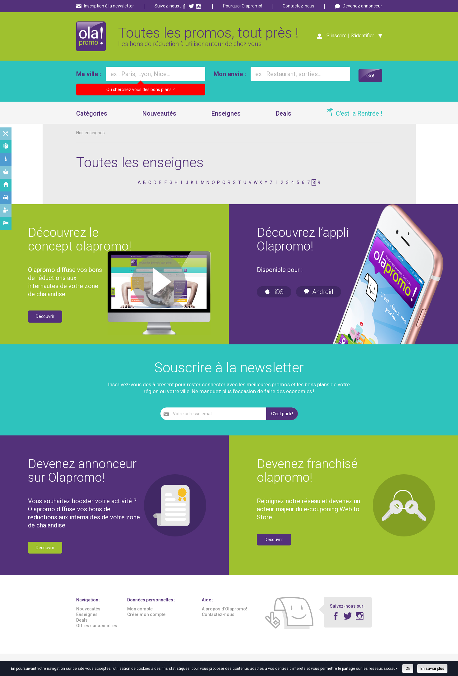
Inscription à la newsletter (109, 5)
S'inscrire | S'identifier (348, 38)
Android (318, 296)
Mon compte (140, 613)
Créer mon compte (146, 618)
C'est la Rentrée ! (359, 118)
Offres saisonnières (96, 630)
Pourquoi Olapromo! (242, 5)
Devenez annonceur (362, 5)
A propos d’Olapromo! (224, 613)
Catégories (91, 118)
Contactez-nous (298, 5)
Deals (283, 118)
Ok (407, 668)
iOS (274, 296)
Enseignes (226, 118)
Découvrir (45, 321)
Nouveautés (159, 118)
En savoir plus (432, 668)
